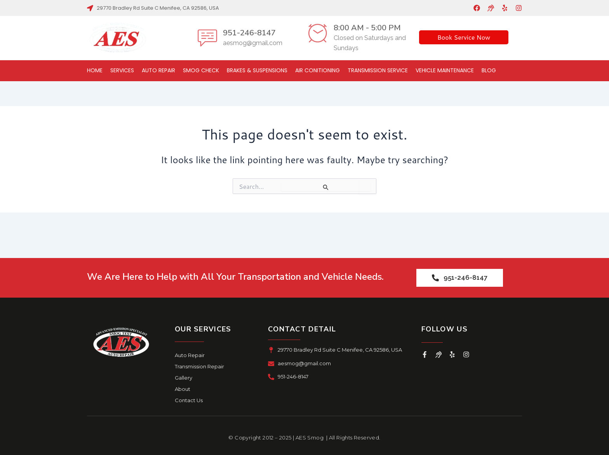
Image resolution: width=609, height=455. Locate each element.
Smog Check (201, 70)
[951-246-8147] (207, 37)
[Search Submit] (326, 187)
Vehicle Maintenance (445, 70)
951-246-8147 (249, 33)
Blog (489, 70)
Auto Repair (158, 70)
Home (95, 70)
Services (122, 70)
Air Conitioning (317, 70)
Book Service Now (464, 37)
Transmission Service (378, 70)
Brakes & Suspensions (257, 70)
